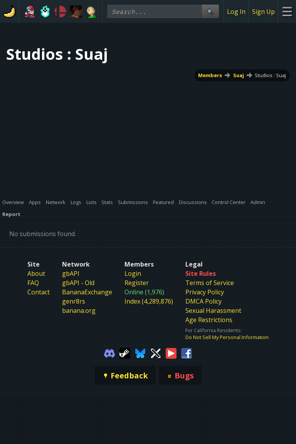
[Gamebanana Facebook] (186, 352)
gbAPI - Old (78, 283)
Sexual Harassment (213, 310)
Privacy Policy (204, 292)
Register (136, 283)
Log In (236, 11)
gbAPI (70, 273)
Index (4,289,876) (148, 301)
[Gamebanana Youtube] (171, 352)
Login (132, 273)
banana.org (79, 310)
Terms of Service (209, 283)
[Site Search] (210, 11)
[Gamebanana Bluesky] (140, 352)
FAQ (33, 283)
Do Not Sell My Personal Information (227, 337)
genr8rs (73, 301)
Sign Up (263, 11)
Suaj (238, 75)
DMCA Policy (203, 301)
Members (210, 75)
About (36, 273)
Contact (38, 292)
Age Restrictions (208, 320)
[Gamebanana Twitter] (156, 352)
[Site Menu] (287, 11)
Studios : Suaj (270, 75)
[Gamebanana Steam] (125, 352)
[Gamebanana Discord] (109, 352)
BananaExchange (87, 292)
